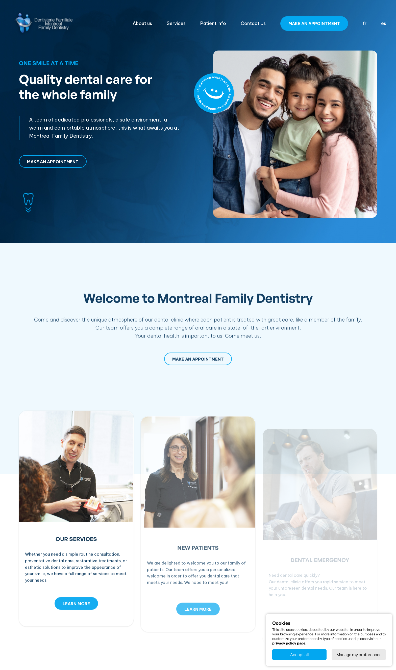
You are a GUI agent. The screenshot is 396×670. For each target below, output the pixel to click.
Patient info (213, 23)
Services (176, 23)
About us (142, 23)
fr (364, 23)
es (383, 23)
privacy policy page (288, 643)
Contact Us (253, 23)
